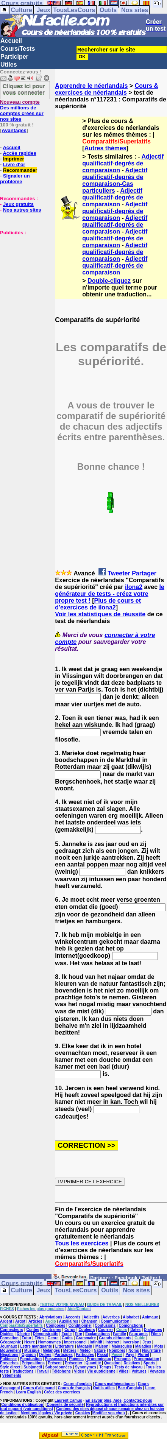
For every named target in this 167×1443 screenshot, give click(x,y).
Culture (21, 10)
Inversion (131, 1342)
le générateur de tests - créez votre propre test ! (109, 594)
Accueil (11, 40)
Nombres (117, 1350)
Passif (102, 1355)
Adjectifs (91, 1317)
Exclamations (97, 1334)
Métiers (69, 1350)
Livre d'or (14, 164)
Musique (32, 1350)
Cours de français (74, 1388)
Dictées (7, 1334)
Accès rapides (19, 153)
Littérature (64, 1346)
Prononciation (146, 1359)
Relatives (131, 1363)
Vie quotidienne (101, 1371)
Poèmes (76, 1359)
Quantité (93, 1363)
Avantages (14, 130)
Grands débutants (115, 1338)
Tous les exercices (81, 1243)
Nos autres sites (22, 210)
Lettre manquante (36, 1346)
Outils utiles (103, 1388)
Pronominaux (99, 1359)
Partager (144, 573)
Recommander (20, 170)
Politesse (8, 1359)
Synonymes (85, 1367)
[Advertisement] (22, 273)
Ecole (66, 1334)
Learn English (28, 1392)
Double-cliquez (109, 280)
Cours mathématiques (115, 1384)
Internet (113, 1342)
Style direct (10, 1367)
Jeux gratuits (18, 204)
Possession (55, 1359)
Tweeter (119, 573)
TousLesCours (74, 10)
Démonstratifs (45, 1334)
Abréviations (50, 1317)
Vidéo (79, 1371)
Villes (123, 1371)
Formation (9, 1338)
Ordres (45, 1355)
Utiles (8, 64)
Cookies (82, 1413)
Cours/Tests (17, 48)
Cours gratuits (21, 1284)
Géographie (10, 1342)
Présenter (73, 1363)
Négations (9, 1355)
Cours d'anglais (78, 1384)
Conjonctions (131, 1325)
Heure (29, 1342)
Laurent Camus (68, 1400)
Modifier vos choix (109, 1413)
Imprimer (13, 159)
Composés (55, 1325)
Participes (64, 1355)
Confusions (105, 1325)
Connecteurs (11, 1330)
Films (156, 1334)
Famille (119, 1334)
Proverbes (9, 1363)
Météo (85, 1350)
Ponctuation (31, 1359)
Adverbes (111, 1317)
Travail (43, 1371)
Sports (150, 1363)
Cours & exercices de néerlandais (106, 89)
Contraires (51, 1330)
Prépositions (33, 1363)
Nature (100, 1350)
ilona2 (133, 587)
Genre (53, 1338)
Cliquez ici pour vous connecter (24, 89)
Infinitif (96, 1342)
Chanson (89, 1321)
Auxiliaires (68, 1321)
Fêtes (39, 1338)
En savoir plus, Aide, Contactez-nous (119, 1400)
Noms (133, 1350)
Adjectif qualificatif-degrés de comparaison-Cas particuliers (114, 180)
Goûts (67, 1338)
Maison (101, 1346)
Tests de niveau (128, 1367)
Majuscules (122, 1346)
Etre (78, 1334)
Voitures (139, 1371)
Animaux (150, 1317)
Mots (159, 1346)
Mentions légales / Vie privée (46, 1413)
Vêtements (12, 1375)
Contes (32, 1330)
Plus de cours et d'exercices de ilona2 (98, 604)
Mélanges (51, 1350)
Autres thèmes (105, 148)
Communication (115, 1321)
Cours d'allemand (39, 1388)
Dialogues (153, 1330)
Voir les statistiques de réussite (100, 614)
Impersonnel (75, 1342)
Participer (14, 56)
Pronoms (122, 1359)
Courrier (105, 1330)
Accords (72, 1317)
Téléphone (61, 1371)
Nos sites (134, 10)
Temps (105, 1367)
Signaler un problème (15, 178)
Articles (35, 1321)
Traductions (23, 1371)
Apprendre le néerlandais (91, 86)
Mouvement (10, 1350)
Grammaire (86, 1338)
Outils (108, 10)
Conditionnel (80, 1325)
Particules (85, 1355)
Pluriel (143, 1355)
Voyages (157, 1371)
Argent (6, 1321)
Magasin (84, 1346)
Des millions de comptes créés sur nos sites (22, 110)
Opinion (29, 1355)
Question (112, 1363)
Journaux (8, 1346)
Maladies (143, 1346)
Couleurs (86, 1330)
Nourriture (151, 1350)
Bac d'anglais (130, 1388)
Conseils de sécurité (65, 1404)
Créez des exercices (62, 1392)
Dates (135, 1330)
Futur (26, 1338)
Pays (129, 1355)
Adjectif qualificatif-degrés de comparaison (123, 163)
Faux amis (138, 1334)
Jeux (43, 10)
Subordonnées (58, 1367)
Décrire (23, 1334)
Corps (69, 1330)
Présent (55, 1363)
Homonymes (49, 1342)
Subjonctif (32, 1367)
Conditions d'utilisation (22, 1404)
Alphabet (131, 1317)
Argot (20, 1321)
